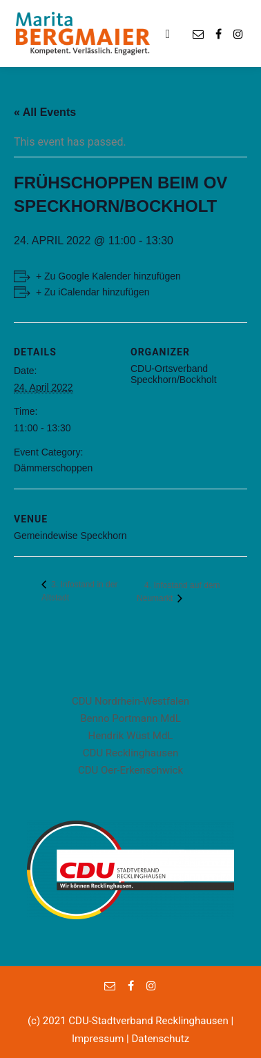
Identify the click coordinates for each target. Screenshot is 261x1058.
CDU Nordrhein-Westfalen (130, 701)
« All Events (45, 112)
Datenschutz (160, 1038)
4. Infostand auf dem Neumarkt (178, 591)
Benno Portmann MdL (130, 718)
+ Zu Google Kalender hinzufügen (108, 276)
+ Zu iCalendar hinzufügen (93, 291)
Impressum (98, 1038)
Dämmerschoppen (53, 467)
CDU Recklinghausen (130, 753)
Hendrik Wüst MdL (130, 735)
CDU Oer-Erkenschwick (130, 770)
